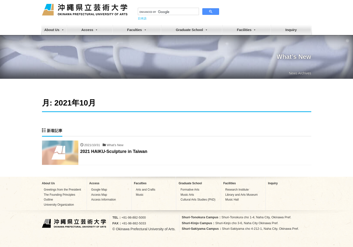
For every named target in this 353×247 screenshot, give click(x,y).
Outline (48, 199)
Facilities (246, 30)
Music (139, 194)
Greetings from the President (62, 189)
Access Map (99, 194)
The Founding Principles (59, 194)
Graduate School (192, 30)
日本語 (142, 18)
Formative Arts (190, 189)
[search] (168, 12)
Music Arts (187, 194)
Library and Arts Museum (241, 194)
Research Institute (237, 189)
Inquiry (291, 30)
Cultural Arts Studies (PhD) (198, 199)
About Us (54, 30)
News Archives (300, 73)
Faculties (137, 30)
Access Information (103, 199)
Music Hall (232, 199)
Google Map (99, 189)
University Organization (59, 204)
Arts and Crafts (145, 189)
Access (89, 30)
